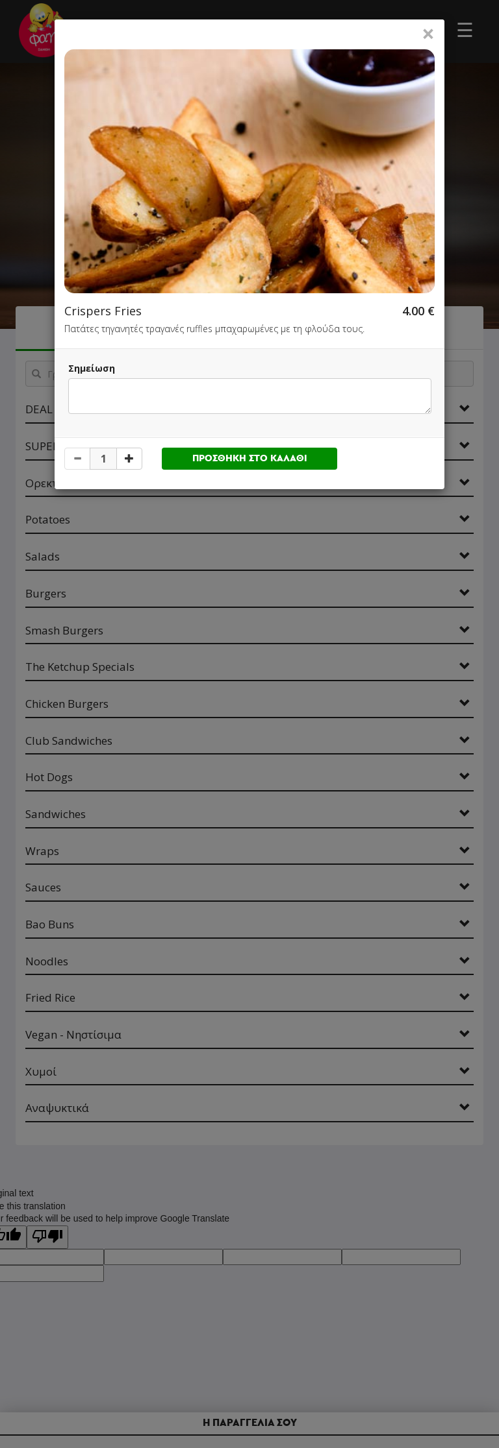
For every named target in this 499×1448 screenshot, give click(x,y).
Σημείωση (91, 368)
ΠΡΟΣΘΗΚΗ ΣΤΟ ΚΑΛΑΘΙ (249, 458)
